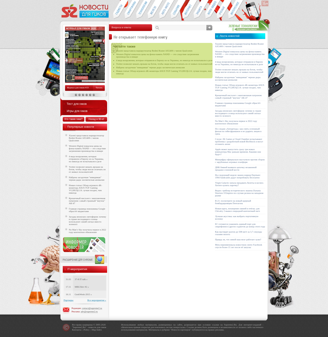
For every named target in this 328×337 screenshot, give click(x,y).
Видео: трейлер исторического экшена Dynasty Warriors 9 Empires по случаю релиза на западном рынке (239, 193)
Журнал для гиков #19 (77, 87)
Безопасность (199, 9)
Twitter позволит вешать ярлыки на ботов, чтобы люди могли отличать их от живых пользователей (164, 64)
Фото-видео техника (211, 9)
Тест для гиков (77, 103)
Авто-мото (164, 9)
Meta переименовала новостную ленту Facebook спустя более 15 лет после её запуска (238, 245)
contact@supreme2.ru (92, 308)
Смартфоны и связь (130, 9)
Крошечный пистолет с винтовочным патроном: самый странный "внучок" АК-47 (87, 201)
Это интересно (235, 9)
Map (94, 329)
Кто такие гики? (73, 119)
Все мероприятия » (96, 300)
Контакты (76, 329)
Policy (87, 329)
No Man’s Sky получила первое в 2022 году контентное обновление (87, 230)
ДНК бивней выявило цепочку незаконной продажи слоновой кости (236, 168)
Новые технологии (141, 9)
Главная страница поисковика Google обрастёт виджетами (87, 209)
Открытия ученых (222, 9)
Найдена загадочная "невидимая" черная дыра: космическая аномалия (150, 67)
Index (99, 329)
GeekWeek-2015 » (83, 294)
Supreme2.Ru (79, 327)
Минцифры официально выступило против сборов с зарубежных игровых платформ (240, 160)
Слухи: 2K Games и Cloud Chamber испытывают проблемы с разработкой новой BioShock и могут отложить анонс (239, 141)
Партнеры (68, 300)
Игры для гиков (77, 111)
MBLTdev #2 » (82, 287)
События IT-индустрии (176, 9)
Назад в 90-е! (96, 119)
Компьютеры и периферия (153, 9)
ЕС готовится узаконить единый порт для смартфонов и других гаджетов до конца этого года (240, 225)
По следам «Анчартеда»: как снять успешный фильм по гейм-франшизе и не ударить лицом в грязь (238, 131)
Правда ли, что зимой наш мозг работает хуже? (238, 239)
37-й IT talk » (81, 279)
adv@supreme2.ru (89, 311)
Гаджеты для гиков (118, 9)
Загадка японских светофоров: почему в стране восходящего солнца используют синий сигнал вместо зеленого (87, 220)
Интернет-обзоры (187, 9)
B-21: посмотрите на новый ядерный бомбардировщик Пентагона (233, 202)
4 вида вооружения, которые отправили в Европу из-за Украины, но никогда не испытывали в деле (164, 60)
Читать (99, 87)
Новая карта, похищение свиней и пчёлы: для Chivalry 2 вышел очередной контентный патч (237, 209)
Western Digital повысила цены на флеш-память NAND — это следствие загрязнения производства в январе (87, 148)
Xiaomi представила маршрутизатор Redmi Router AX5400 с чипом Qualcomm (154, 50)
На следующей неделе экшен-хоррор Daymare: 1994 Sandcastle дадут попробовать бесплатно (238, 176)
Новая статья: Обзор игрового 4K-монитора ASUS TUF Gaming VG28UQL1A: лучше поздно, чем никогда (85, 189)
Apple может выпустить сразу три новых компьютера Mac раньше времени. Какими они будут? (238, 152)
